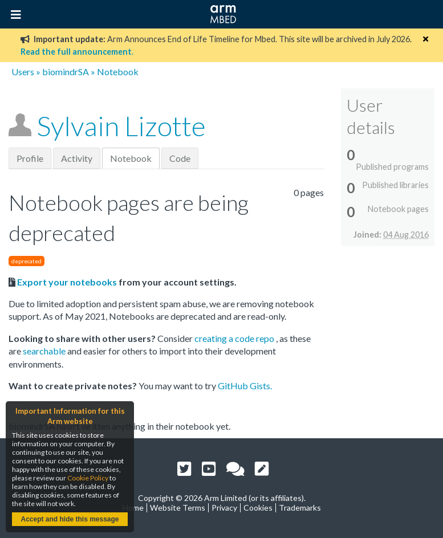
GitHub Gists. (245, 385)
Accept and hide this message (70, 519)
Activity (76, 158)
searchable (45, 350)
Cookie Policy (87, 478)
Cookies (258, 507)
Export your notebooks (67, 281)
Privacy (224, 507)
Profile (30, 158)
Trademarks (300, 507)
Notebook (131, 158)
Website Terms (177, 507)
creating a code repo (235, 338)
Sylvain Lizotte (121, 125)
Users (22, 71)
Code (179, 158)
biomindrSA (65, 71)
